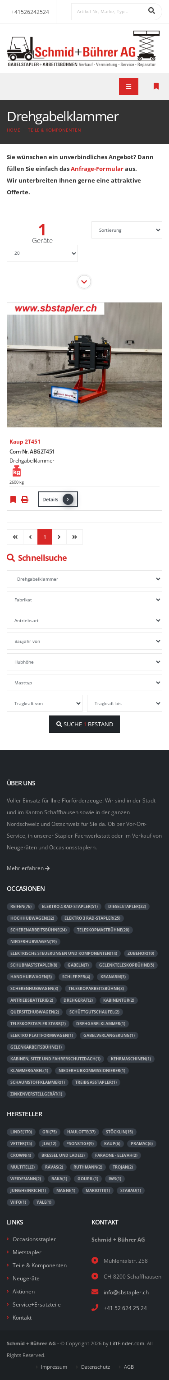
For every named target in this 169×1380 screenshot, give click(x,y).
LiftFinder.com (127, 1343)
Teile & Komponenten (54, 130)
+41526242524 (30, 11)
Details (57, 499)
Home (13, 130)
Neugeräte (26, 1278)
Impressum (54, 1367)
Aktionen (24, 1291)
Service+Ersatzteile (37, 1304)
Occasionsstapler (34, 1238)
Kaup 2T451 (25, 441)
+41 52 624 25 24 (125, 1307)
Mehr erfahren (28, 867)
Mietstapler (27, 1252)
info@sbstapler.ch (126, 1292)
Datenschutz (95, 1367)
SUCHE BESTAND (84, 724)
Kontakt (22, 1317)
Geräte (42, 240)
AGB (129, 1367)
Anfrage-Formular (97, 169)
